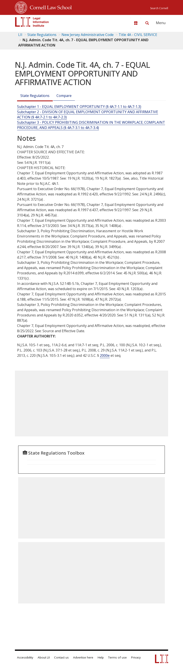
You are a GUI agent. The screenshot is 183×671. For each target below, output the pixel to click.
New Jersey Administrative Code (88, 34)
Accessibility (25, 657)
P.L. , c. (112, 345)
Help (101, 657)
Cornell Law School (49, 7)
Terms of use (117, 657)
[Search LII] (147, 23)
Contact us (61, 657)
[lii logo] (32, 22)
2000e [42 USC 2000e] (105, 355)
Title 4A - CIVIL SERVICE (138, 34)
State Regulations (41, 34)
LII (20, 34)
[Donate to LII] (135, 23)
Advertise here (83, 657)
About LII (44, 657)
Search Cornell (159, 8)
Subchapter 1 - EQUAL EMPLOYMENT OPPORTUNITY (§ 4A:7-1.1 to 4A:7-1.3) (79, 106)
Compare (64, 95)
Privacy (136, 657)
